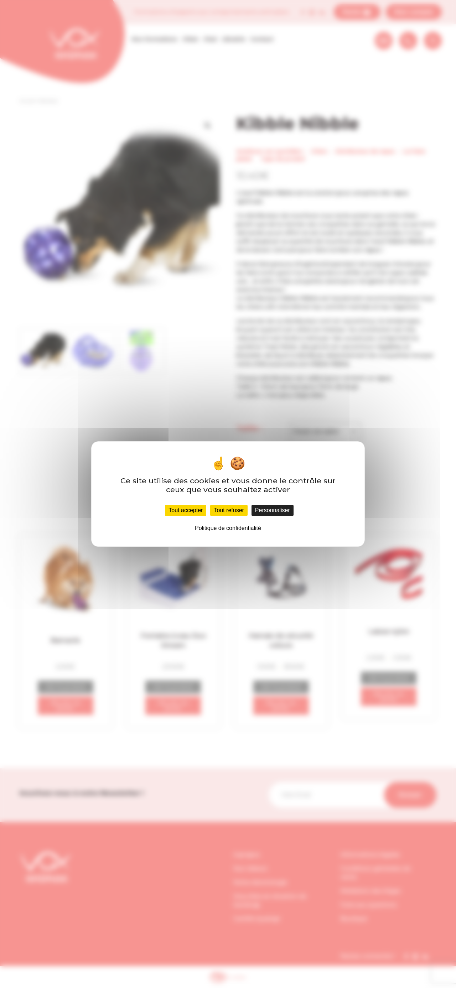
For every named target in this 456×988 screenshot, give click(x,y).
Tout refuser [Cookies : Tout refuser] (229, 510)
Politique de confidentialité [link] (228, 528)
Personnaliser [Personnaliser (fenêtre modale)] (272, 510)
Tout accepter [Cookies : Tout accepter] (186, 510)
